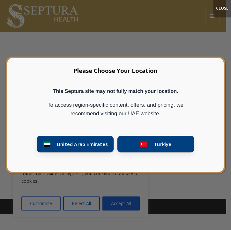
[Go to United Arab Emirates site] (75, 144)
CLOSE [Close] (222, 8)
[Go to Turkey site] (155, 144)
